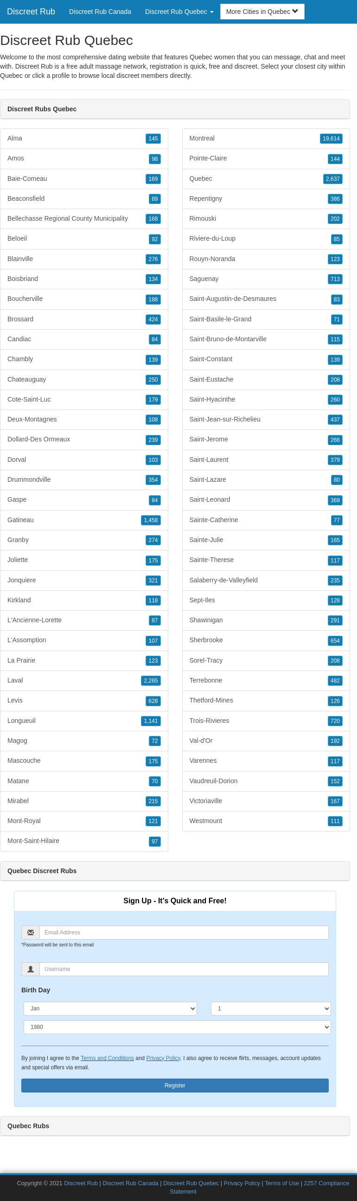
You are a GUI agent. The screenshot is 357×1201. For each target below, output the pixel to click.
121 (153, 821)
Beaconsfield (84, 199)
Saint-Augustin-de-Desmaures (266, 299)
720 (335, 721)
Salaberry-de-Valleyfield (266, 580)
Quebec (11, 75)
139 (153, 360)
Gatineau (84, 520)
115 (335, 339)
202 (335, 219)
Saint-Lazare (266, 480)
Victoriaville (266, 801)
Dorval (84, 460)
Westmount (266, 821)
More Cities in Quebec (262, 11)
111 (335, 821)
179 (153, 399)
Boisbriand (84, 279)
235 (335, 580)
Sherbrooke (266, 640)
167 (335, 801)
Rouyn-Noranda (266, 259)
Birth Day (35, 990)
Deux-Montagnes (84, 420)
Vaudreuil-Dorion (266, 781)
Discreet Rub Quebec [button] (179, 11)
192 (335, 741)
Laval (84, 681)
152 (335, 781)
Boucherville (84, 299)
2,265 (151, 680)
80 (337, 480)
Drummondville (84, 480)
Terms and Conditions (107, 1058)
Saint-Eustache (266, 380)
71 (337, 319)
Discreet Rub (31, 11)
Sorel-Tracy (266, 661)
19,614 (331, 138)
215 (153, 801)
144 (335, 159)
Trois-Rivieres (266, 721)
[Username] (184, 969)
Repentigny (266, 199)
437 (335, 419)
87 (155, 620)
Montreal (266, 139)
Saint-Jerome (266, 439)
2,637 (333, 179)
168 (153, 219)
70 (155, 781)
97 (155, 841)
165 (335, 540)
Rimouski (266, 219)
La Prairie (84, 661)
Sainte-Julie (266, 540)
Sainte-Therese (266, 560)
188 (153, 299)
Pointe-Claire (266, 158)
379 (335, 460)
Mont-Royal (84, 821)
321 (153, 580)
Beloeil (84, 239)
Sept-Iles (266, 600)
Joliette (84, 560)
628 (153, 701)
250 (153, 380)
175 (153, 560)
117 (335, 560)
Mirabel (84, 801)
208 (335, 380)
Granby (84, 540)
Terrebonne (266, 681)
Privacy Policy (163, 1058)
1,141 (151, 721)
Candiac (84, 339)
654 (335, 641)
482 (335, 680)
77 (337, 520)
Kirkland (84, 600)
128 (335, 600)
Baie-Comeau (84, 179)
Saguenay (266, 279)
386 (335, 199)
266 (335, 440)
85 (337, 239)
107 (153, 641)
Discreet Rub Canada (100, 11)
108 (153, 419)
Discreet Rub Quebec (191, 1183)
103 (153, 460)
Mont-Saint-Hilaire (84, 841)
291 (335, 620)
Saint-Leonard (266, 500)
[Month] (110, 1009)
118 (153, 600)
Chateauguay (84, 380)
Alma (84, 139)
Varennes (266, 761)
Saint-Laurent (266, 460)
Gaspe (84, 500)
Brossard (84, 319)
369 (335, 500)
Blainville (84, 259)
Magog (84, 741)
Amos (84, 158)
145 (153, 138)
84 (155, 339)
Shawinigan (266, 620)
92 (155, 239)
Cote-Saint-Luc (84, 400)
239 (153, 440)
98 (155, 159)
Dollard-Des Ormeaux (84, 439)
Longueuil (84, 721)
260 (335, 399)
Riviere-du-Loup (266, 239)
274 (153, 540)
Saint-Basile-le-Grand (266, 319)
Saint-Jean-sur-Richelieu (266, 420)
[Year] (177, 1027)
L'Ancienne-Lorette (84, 620)
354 (153, 480)
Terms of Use (282, 1183)
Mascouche (84, 761)
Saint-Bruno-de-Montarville (266, 339)
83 (337, 299)
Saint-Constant (266, 359)
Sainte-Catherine (266, 520)
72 (155, 741)
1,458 (151, 520)
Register (175, 1085)
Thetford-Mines (266, 701)
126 (335, 701)
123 (153, 661)
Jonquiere (84, 580)
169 (153, 179)
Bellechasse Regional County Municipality (84, 219)
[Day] (271, 1009)
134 (153, 279)
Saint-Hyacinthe (266, 400)
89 (155, 199)
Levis (84, 701)
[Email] (184, 932)
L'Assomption (84, 640)
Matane (84, 781)
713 (335, 279)
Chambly (84, 359)
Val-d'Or (266, 741)
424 (153, 319)
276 (153, 259)
